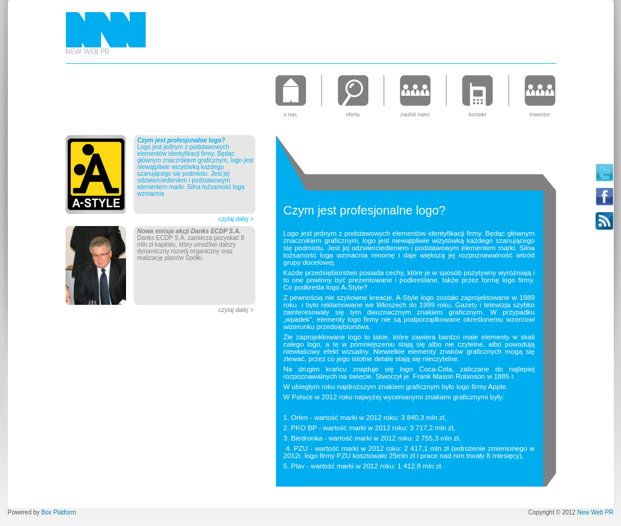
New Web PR (595, 512)
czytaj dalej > (235, 219)
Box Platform (58, 512)
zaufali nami (415, 115)
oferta (352, 115)
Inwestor (540, 115)
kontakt (477, 115)
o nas (290, 115)
